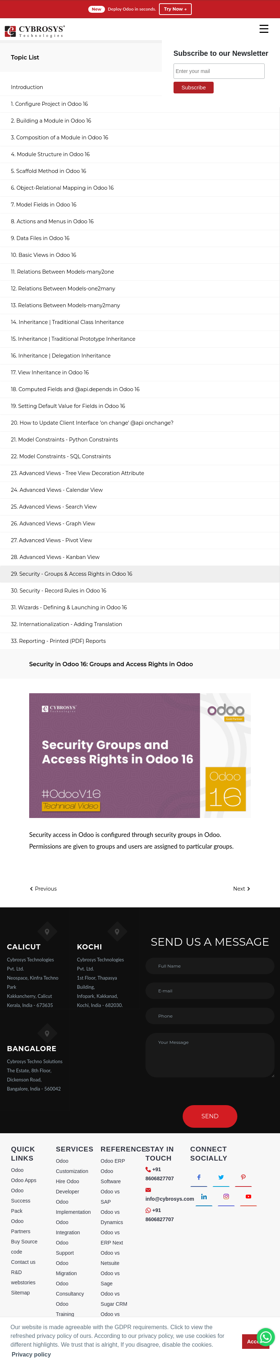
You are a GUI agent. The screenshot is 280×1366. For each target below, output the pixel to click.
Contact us (23, 1262)
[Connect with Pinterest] (243, 1177)
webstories (23, 1282)
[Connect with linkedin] (204, 1196)
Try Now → (175, 9)
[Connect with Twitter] (221, 1177)
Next (242, 888)
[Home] (34, 36)
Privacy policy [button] (31, 1354)
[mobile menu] (264, 29)
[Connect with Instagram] (226, 1196)
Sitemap (20, 1293)
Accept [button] (256, 1341)
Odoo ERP (113, 1161)
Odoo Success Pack (20, 1201)
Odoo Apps (23, 1180)
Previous (43, 888)
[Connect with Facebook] (198, 1177)
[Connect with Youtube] (248, 1196)
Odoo (17, 1170)
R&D (16, 1272)
